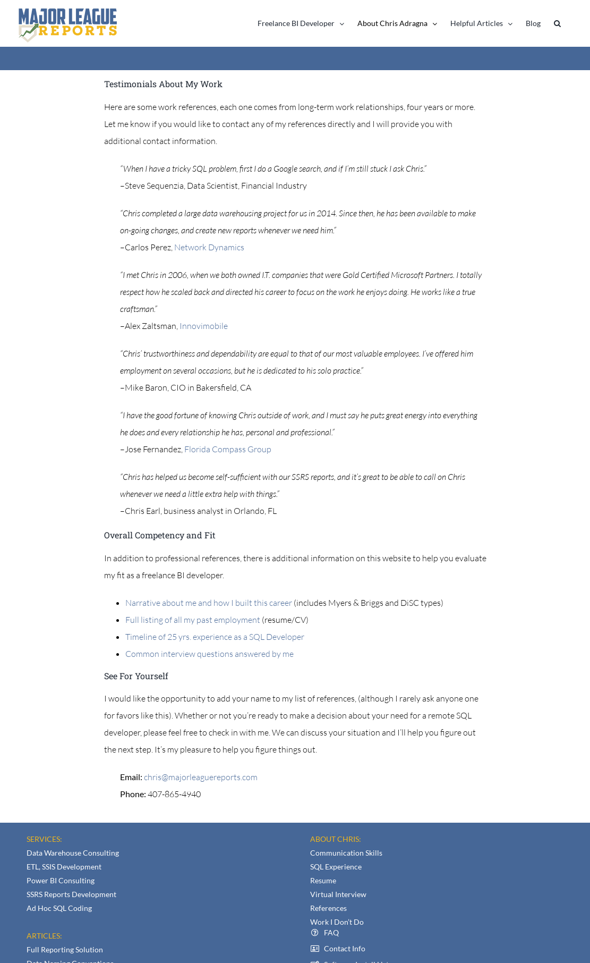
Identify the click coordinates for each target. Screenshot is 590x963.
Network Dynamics (209, 247)
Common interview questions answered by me (209, 653)
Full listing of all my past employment (193, 619)
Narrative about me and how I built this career (208, 602)
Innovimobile (203, 325)
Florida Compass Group (227, 449)
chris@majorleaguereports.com (201, 777)
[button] (557, 23)
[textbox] (295, 628)
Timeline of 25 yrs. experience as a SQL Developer (214, 636)
